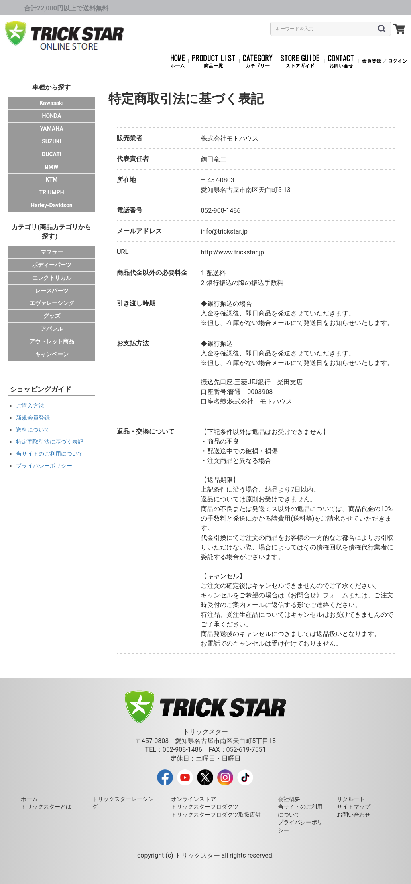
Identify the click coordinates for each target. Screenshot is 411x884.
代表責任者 (133, 159)
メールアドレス (139, 231)
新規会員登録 (33, 417)
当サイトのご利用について (49, 453)
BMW (51, 167)
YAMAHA (51, 128)
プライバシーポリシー (44, 465)
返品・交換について (146, 431)
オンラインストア (193, 799)
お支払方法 (133, 343)
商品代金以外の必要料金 (152, 273)
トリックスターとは (46, 806)
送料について (33, 429)
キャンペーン (52, 354)
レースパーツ (52, 290)
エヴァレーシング (51, 303)
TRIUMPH (51, 192)
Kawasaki (51, 103)
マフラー (52, 252)
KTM (52, 179)
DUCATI (51, 154)
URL (122, 252)
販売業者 (129, 138)
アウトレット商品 (51, 341)
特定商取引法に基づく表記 (49, 441)
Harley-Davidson (51, 205)
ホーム (29, 799)
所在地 (126, 180)
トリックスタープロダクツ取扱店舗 (216, 814)
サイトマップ (353, 806)
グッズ (51, 316)
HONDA (51, 116)
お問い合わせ (353, 814)
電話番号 (129, 210)
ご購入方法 (30, 405)
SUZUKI (51, 141)
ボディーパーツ (51, 265)
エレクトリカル (51, 277)
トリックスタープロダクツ (204, 806)
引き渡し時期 (136, 303)
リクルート (351, 799)
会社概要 (289, 799)
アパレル (52, 328)
